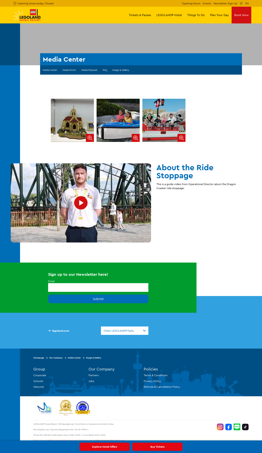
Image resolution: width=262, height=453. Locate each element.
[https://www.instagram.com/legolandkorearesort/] (220, 427)
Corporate (39, 375)
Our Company (56, 357)
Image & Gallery (120, 69)
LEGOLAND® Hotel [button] (169, 15)
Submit (98, 299)
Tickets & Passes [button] (140, 15)
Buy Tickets (157, 446)
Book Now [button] (241, 15)
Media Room (69, 69)
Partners (94, 375)
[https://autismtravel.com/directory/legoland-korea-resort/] (82, 408)
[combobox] (124, 330)
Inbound (38, 386)
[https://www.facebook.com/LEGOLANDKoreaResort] (228, 427)
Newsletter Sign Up (225, 3)
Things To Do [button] (196, 15)
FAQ (105, 69)
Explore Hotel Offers (104, 446)
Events (207, 3)
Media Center (50, 69)
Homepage (38, 357)
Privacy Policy (152, 381)
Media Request (89, 69)
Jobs (91, 381)
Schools (38, 381)
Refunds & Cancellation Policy (162, 386)
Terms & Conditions (155, 375)
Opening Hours (191, 3)
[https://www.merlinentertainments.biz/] (45, 408)
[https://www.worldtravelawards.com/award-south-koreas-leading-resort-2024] (66, 408)
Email (51, 281)
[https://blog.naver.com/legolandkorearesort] (237, 427)
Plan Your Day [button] (219, 15)
